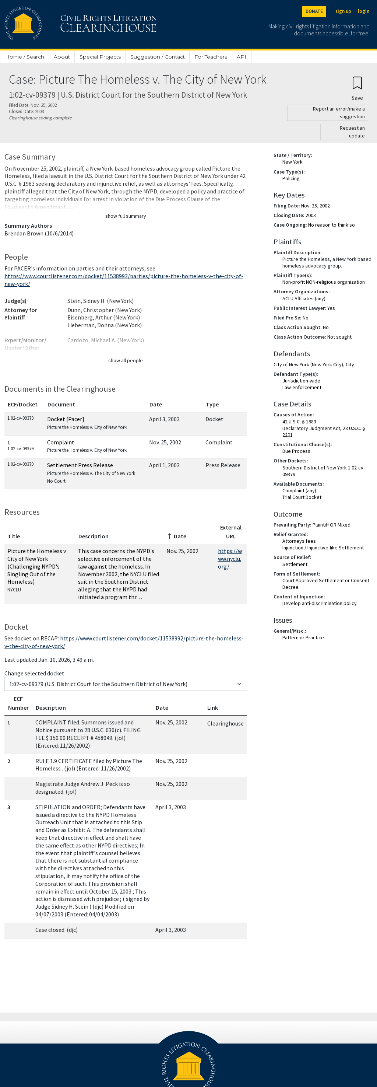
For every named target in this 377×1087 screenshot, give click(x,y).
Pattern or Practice (303, 637)
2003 (311, 215)
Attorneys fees (299, 541)
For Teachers (210, 56)
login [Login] (363, 11)
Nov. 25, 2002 (315, 205)
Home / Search (24, 56)
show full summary (125, 216)
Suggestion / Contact (157, 56)
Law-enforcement (301, 387)
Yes (331, 308)
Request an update (352, 132)
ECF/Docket (23, 404)
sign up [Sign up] (343, 11)
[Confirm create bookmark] (357, 88)
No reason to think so (331, 224)
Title (14, 536)
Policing (291, 178)
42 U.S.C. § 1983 (299, 421)
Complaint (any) (299, 490)
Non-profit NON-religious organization (323, 282)
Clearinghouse (225, 723)
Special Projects (100, 56)
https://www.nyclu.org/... (230, 558)
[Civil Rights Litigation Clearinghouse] (59, 24)
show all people (125, 360)
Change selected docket (34, 673)
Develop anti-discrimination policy (319, 603)
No (306, 317)
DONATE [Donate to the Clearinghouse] (314, 11)
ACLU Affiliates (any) (303, 298)
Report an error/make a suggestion (339, 112)
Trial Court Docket (301, 497)
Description (93, 536)
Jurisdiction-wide (301, 380)
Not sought (339, 336)
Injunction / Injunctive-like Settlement (323, 547)
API (241, 56)
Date (155, 404)
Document (61, 404)
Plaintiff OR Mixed (331, 524)
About (62, 56)
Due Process (296, 451)
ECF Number (18, 703)
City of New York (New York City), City (314, 364)
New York (292, 161)
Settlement (294, 564)
